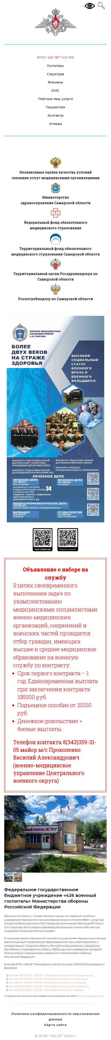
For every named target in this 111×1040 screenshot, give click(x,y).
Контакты (56, 115)
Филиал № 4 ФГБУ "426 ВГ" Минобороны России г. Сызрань (47, 982)
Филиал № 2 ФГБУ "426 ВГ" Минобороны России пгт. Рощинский (50, 975)
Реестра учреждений (90, 995)
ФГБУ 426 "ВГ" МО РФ (55, 57)
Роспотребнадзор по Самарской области (55, 298)
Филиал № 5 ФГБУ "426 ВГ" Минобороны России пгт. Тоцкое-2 (48, 986)
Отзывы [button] (55, 124)
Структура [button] (55, 74)
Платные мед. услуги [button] (55, 99)
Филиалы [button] (55, 82)
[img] (55, 162)
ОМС (55, 91)
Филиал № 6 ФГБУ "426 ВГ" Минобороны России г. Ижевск (46, 990)
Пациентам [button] (55, 107)
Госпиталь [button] (55, 66)
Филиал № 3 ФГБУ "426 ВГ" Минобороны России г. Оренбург (48, 978)
